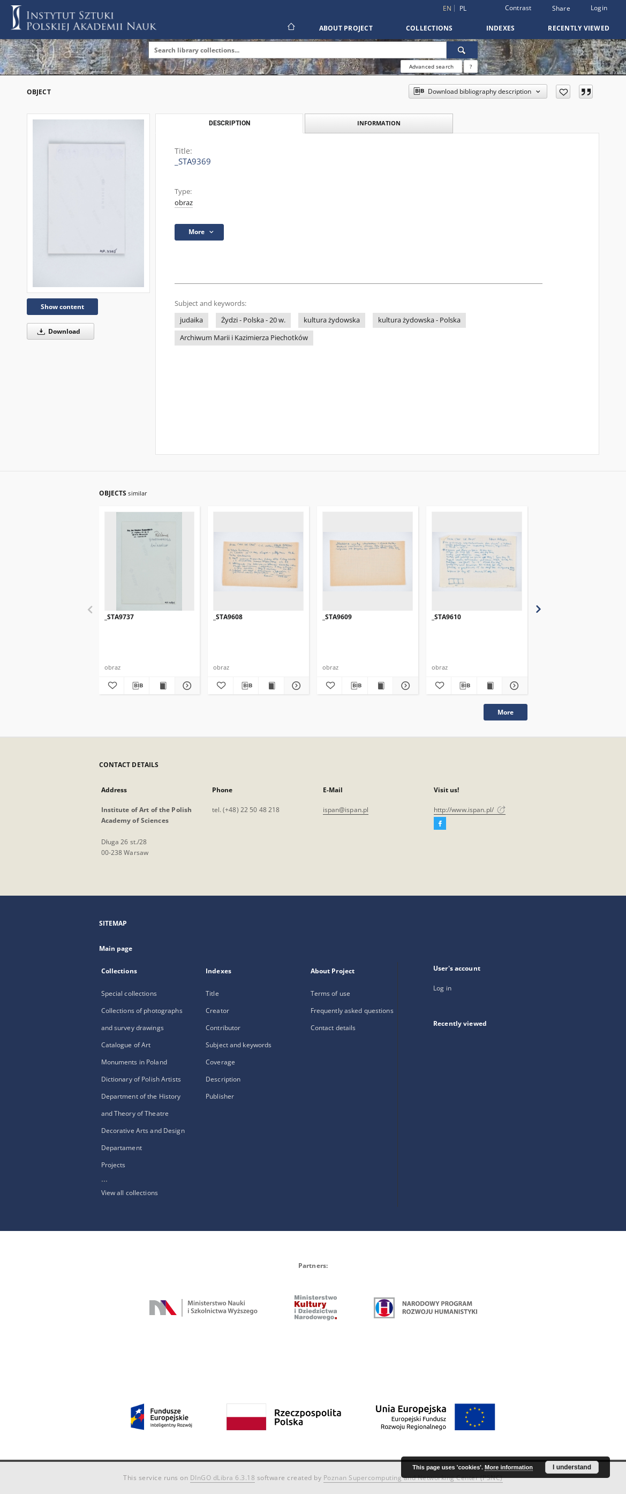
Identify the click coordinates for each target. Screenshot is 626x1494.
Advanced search (431, 66)
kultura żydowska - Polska (419, 320)
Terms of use (330, 993)
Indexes (500, 28)
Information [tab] (379, 123)
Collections (429, 28)
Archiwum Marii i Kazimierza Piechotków (244, 337)
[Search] (462, 49)
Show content (62, 306)
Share (561, 8)
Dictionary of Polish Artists (141, 1079)
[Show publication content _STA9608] (271, 686)
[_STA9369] (88, 203)
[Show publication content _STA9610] (489, 686)
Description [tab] (229, 123)
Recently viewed (578, 28)
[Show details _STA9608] (295, 686)
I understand (572, 1467)
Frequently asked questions (352, 1010)
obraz (184, 202)
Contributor (223, 1027)
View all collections (129, 1192)
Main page (116, 948)
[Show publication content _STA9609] (380, 686)
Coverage (220, 1062)
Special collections (129, 993)
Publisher (220, 1096)
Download (57, 331)
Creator (217, 1010)
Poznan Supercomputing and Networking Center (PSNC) (413, 1477)
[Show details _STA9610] (513, 686)
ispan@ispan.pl (346, 809)
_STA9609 (337, 616)
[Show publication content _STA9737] (161, 686)
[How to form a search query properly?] (471, 66)
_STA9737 (119, 616)
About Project (346, 28)
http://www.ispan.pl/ (470, 809)
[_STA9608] (258, 561)
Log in (442, 988)
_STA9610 (446, 616)
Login (599, 7)
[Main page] (290, 28)
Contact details (333, 1027)
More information (509, 1467)
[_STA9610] (477, 561)
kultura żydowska (332, 320)
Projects (113, 1164)
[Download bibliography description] (136, 686)
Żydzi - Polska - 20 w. (253, 320)
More (505, 712)
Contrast (518, 7)
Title (212, 993)
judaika (191, 320)
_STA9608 (228, 616)
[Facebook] (440, 824)
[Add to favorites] (563, 92)
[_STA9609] (367, 561)
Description (223, 1079)
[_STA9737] (149, 561)
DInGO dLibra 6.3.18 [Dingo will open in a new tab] (222, 1477)
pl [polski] (463, 8)
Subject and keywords (238, 1044)
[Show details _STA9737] (186, 686)
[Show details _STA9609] (403, 686)
